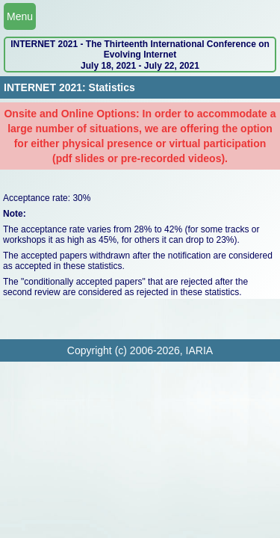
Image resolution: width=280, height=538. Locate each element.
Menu (20, 16)
